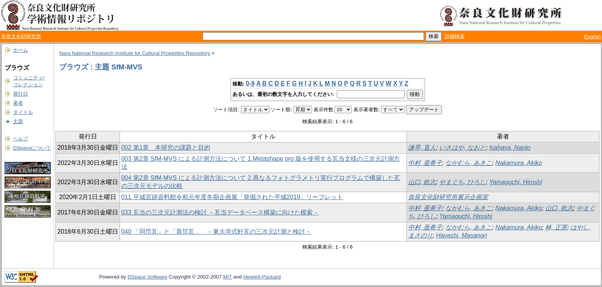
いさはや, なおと (462, 147)
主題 (18, 121)
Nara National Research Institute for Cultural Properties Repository (134, 53)
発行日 (20, 94)
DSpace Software (147, 277)
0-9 (250, 83)
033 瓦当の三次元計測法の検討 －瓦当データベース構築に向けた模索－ (220, 212)
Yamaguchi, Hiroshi (515, 182)
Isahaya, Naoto (510, 147)
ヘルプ (20, 139)
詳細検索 (455, 36)
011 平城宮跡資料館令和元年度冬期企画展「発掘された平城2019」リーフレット (232, 197)
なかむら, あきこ (468, 163)
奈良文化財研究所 (21, 36)
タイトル (23, 112)
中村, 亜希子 (425, 163)
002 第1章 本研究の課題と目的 (165, 147)
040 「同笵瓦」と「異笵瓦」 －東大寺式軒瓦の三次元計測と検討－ (216, 231)
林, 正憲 (556, 227)
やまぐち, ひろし (462, 182)
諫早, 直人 (422, 147)
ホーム (20, 50)
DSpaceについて (32, 148)
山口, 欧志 (422, 182)
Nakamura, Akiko (518, 163)
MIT (227, 277)
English (592, 37)
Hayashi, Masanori (461, 235)
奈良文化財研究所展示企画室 (448, 197)
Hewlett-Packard (262, 277)
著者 (18, 103)
